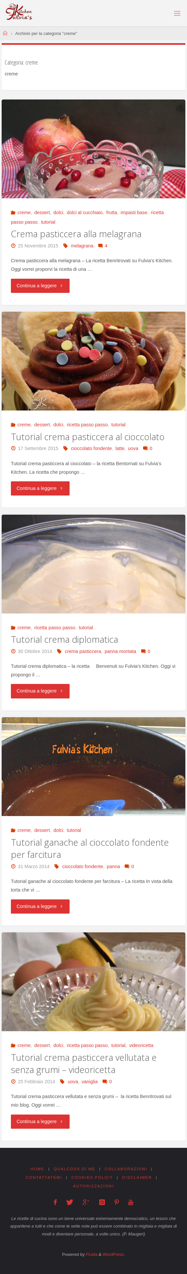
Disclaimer (137, 1177)
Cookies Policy (92, 1177)
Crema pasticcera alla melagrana (76, 234)
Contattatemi (44, 1177)
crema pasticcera (83, 651)
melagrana (82, 245)
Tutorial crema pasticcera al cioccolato (88, 437)
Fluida (91, 1254)
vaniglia (90, 1081)
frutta (111, 212)
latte (119, 448)
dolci (58, 212)
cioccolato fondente (91, 448)
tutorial (48, 222)
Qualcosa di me (75, 1169)
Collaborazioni (126, 1169)
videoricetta (141, 1045)
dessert (42, 212)
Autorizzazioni (93, 1186)
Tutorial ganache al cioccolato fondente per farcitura (90, 848)
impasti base (134, 212)
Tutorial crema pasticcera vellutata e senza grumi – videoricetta (84, 1063)
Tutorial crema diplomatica (64, 639)
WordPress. (114, 1254)
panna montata (120, 651)
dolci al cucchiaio (85, 212)
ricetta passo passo (87, 424)
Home (37, 1169)
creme (24, 212)
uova (133, 448)
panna (113, 866)
